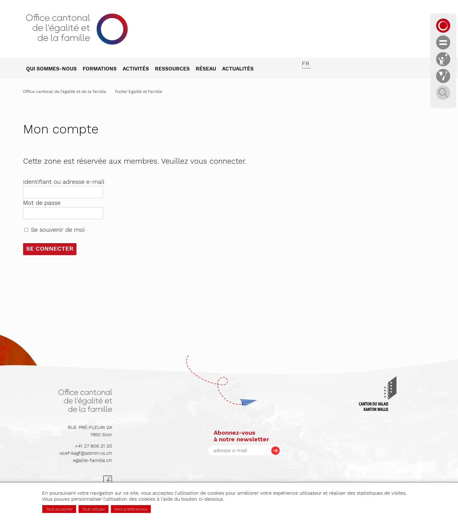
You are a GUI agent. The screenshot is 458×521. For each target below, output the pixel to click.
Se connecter (49, 248)
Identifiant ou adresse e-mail (63, 181)
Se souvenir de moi (58, 229)
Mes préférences (131, 509)
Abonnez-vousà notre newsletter (241, 435)
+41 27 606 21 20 (93, 446)
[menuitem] (54, 69)
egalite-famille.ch (92, 460)
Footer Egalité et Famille (138, 91)
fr (305, 63)
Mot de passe (42, 202)
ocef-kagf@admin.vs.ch (86, 453)
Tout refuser (93, 509)
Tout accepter (59, 509)
